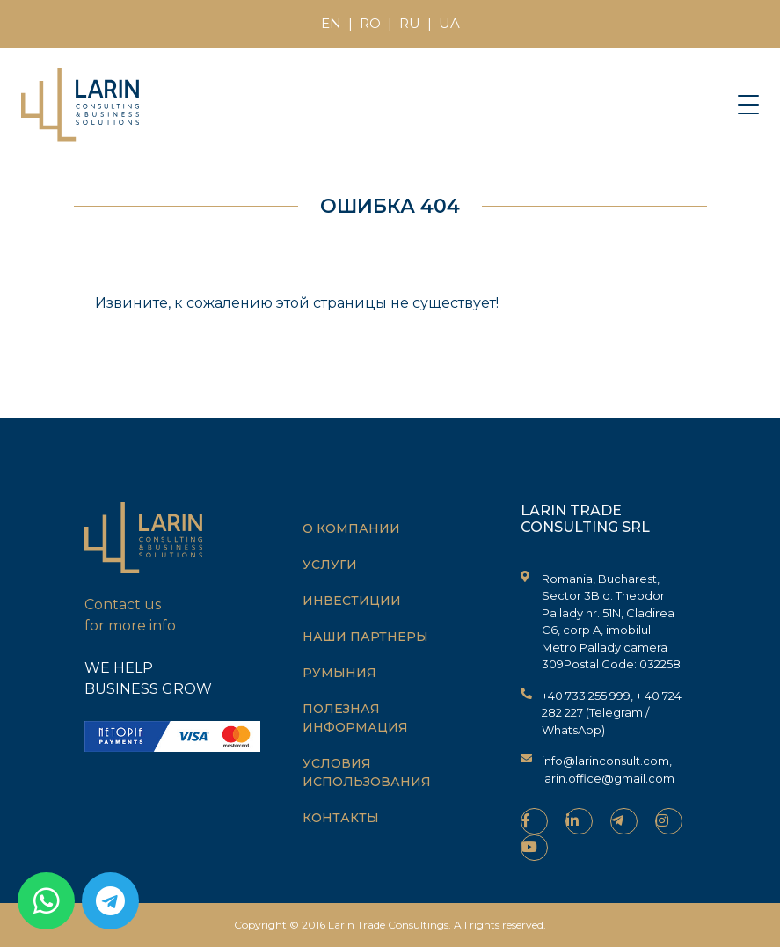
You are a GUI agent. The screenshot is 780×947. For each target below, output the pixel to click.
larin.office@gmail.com (608, 778)
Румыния (339, 673)
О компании (351, 528)
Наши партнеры (365, 637)
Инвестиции (352, 600)
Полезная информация (355, 718)
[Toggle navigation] (748, 104)
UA (449, 23)
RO (370, 23)
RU (409, 23)
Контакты (341, 818)
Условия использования (367, 772)
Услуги (330, 564)
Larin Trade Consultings (388, 924)
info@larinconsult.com (605, 761)
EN (331, 23)
